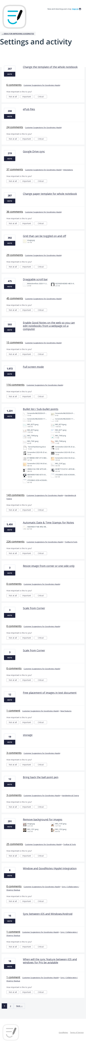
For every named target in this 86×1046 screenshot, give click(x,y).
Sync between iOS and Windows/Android (47, 914)
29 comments (14, 255)
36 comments (14, 211)
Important (27, 96)
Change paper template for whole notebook (50, 194)
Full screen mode (33, 367)
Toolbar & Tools (71, 542)
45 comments (14, 298)
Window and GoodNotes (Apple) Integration (50, 868)
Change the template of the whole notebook (50, 67)
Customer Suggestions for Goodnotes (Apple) (42, 85)
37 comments (14, 169)
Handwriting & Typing (70, 795)
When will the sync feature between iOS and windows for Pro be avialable (50, 960)
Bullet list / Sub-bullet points (40, 409)
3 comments (14, 753)
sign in (75, 9)
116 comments (15, 385)
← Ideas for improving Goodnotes (18, 33)
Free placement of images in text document (50, 692)
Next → (19, 1006)
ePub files (29, 109)
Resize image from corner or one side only (49, 566)
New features (65, 711)
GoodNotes (63, 1032)
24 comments (14, 127)
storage (27, 735)
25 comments (14, 844)
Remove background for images (42, 819)
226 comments (15, 541)
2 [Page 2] (10, 1006)
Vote (9, 74)
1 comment (13, 710)
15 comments (14, 342)
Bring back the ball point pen (40, 777)
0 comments (14, 584)
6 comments (14, 85)
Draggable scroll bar (35, 279)
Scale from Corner (34, 608)
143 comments (15, 495)
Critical (42, 96)
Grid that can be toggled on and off (44, 236)
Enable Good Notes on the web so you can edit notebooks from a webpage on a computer (49, 326)
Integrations (68, 170)
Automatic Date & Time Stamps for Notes (48, 522)
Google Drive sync (34, 151)
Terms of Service (77, 1032)
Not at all (14, 96)
